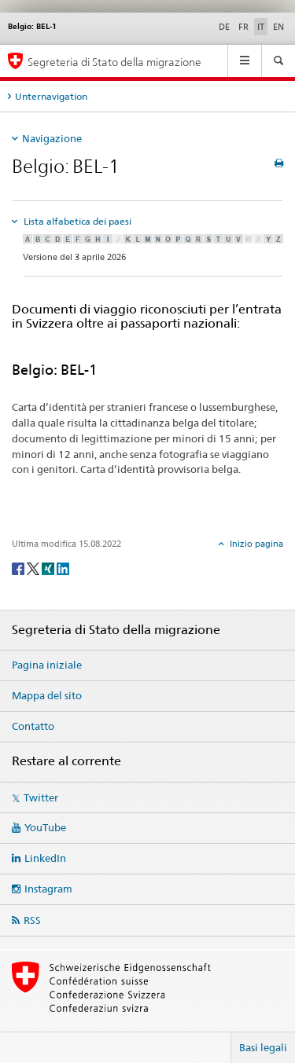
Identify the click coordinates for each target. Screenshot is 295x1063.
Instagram (48, 888)
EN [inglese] (278, 26)
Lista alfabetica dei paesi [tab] (76, 221)
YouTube (45, 827)
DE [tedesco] (224, 26)
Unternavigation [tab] (51, 96)
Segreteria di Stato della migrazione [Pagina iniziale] (114, 61)
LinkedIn (45, 858)
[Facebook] (19, 568)
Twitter (41, 797)
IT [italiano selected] (260, 26)
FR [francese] (243, 26)
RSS (32, 920)
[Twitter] (34, 568)
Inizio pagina (255, 543)
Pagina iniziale (47, 664)
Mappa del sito (47, 695)
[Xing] (49, 568)
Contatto (33, 726)
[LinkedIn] (63, 568)
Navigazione (52, 138)
